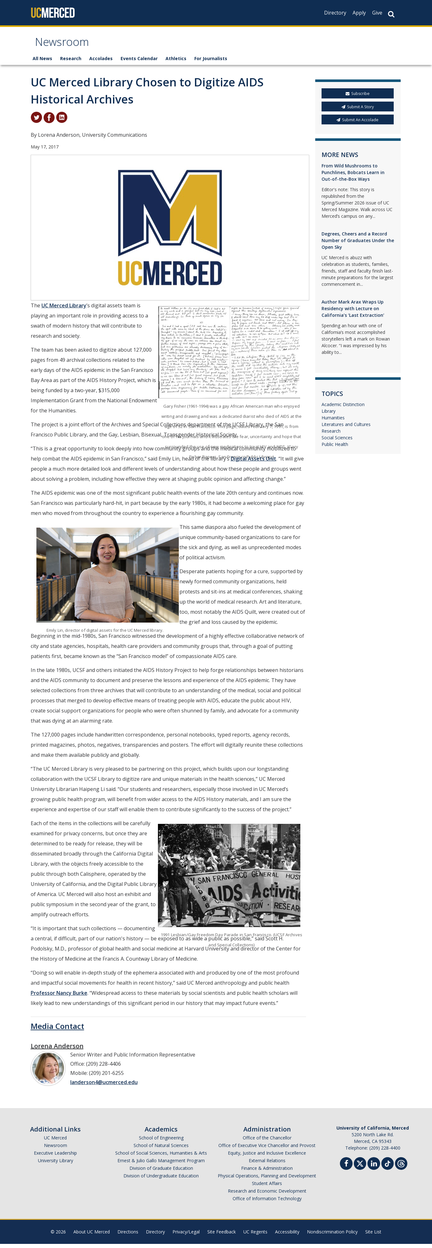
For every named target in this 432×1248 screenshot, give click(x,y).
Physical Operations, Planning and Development (267, 1180)
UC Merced (55, 1142)
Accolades (101, 63)
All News (42, 63)
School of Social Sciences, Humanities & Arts (161, 1157)
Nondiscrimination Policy (332, 1236)
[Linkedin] (373, 1168)
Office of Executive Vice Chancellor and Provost (267, 1149)
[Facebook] (346, 1168)
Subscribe (358, 97)
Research (70, 63)
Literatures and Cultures (346, 428)
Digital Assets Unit (253, 462)
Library (328, 415)
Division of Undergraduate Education (161, 1180)
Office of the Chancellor (267, 1142)
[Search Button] (391, 14)
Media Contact (57, 1030)
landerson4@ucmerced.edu (104, 1086)
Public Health (335, 448)
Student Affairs (267, 1187)
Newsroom (65, 45)
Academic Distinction (343, 408)
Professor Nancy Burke (59, 997)
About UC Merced (91, 1236)
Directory (335, 12)
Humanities (333, 422)
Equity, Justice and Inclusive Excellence (267, 1157)
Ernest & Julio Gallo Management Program (161, 1165)
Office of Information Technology (267, 1203)
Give (377, 12)
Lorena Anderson (57, 1050)
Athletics (176, 63)
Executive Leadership (55, 1157)
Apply (359, 12)
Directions (127, 1236)
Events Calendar (139, 63)
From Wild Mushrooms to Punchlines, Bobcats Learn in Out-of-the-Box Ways (353, 176)
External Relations (267, 1165)
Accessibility (287, 1236)
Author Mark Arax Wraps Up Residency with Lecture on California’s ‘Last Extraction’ (353, 312)
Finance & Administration (267, 1172)
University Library (55, 1165)
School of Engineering (161, 1142)
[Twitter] (360, 1167)
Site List (373, 1236)
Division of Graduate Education (161, 1172)
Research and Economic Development (267, 1195)
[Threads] (401, 1167)
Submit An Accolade (357, 123)
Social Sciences (337, 442)
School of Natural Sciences (161, 1149)
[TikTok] (387, 1167)
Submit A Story (357, 110)
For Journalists (210, 63)
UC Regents (255, 1236)
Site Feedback (221, 1236)
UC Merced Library (63, 309)
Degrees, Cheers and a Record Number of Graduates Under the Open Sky (358, 244)
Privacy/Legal (186, 1236)
